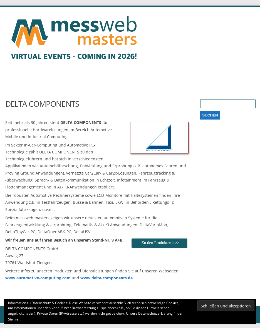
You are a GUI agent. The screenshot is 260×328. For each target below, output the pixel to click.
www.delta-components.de (106, 277)
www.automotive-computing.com (38, 277)
